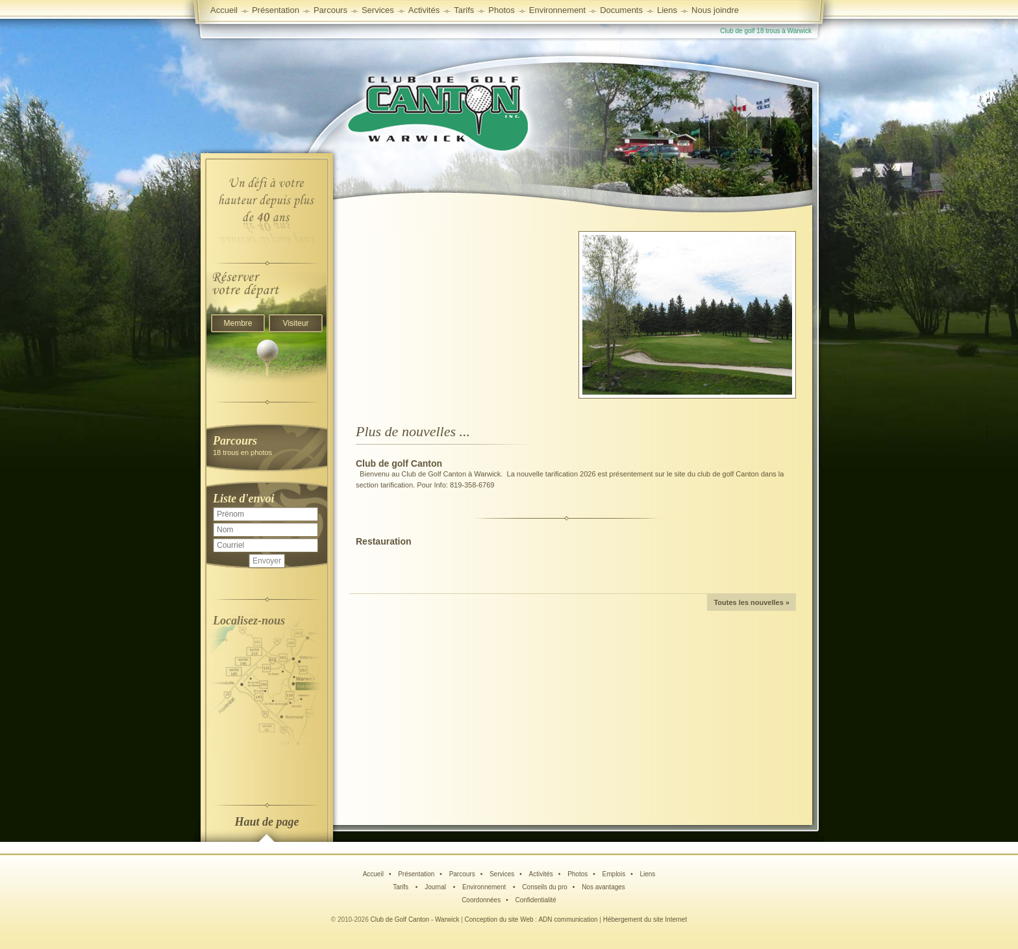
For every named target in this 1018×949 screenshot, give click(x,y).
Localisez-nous (249, 620)
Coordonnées (481, 900)
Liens (667, 10)
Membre (237, 323)
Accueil (224, 10)
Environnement (557, 10)
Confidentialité (535, 900)
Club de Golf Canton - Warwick (415, 919)
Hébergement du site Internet (645, 919)
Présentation (416, 874)
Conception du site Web (499, 919)
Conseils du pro (544, 887)
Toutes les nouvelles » (751, 602)
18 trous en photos (267, 445)
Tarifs (401, 887)
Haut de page (267, 821)
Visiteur (296, 323)
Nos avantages (603, 887)
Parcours (462, 874)
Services (378, 10)
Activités (541, 874)
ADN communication (567, 919)
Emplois (614, 874)
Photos (577, 874)
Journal (436, 887)
